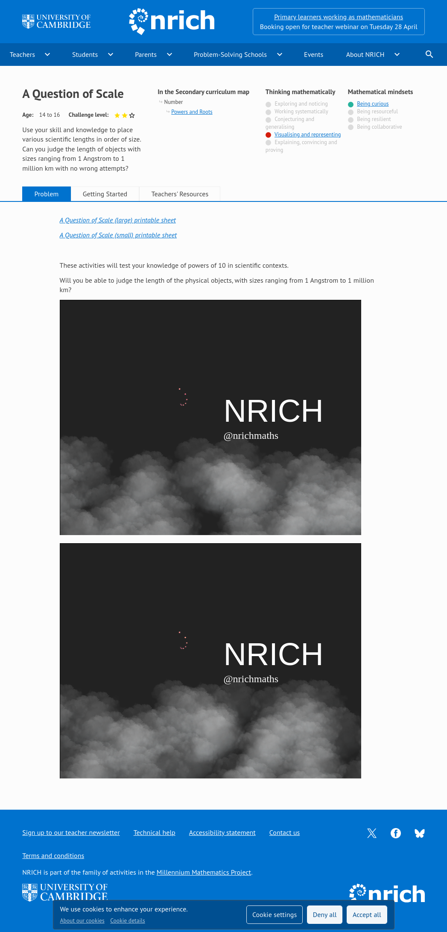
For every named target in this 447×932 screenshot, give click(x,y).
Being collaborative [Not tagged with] (379, 126)
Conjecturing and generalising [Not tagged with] (290, 122)
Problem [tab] (47, 193)
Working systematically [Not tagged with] (301, 111)
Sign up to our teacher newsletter (71, 832)
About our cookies (82, 920)
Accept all (367, 914)
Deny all (325, 914)
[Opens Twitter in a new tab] (372, 832)
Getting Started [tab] (105, 193)
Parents (146, 54)
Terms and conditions (53, 855)
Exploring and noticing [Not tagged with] (301, 103)
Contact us (284, 832)
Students (85, 54)
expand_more (47, 54)
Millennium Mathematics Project (204, 872)
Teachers (22, 54)
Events (313, 54)
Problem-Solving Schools (230, 54)
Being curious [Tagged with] (373, 103)
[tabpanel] (224, 498)
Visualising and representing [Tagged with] (308, 134)
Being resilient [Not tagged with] (374, 119)
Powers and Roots (191, 111)
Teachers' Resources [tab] (180, 193)
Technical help (154, 832)
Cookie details (127, 920)
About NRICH (365, 54)
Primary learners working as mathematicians (338, 16)
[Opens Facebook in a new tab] (396, 832)
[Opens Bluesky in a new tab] (420, 832)
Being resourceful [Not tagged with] (377, 111)
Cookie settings (274, 914)
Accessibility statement (222, 832)
